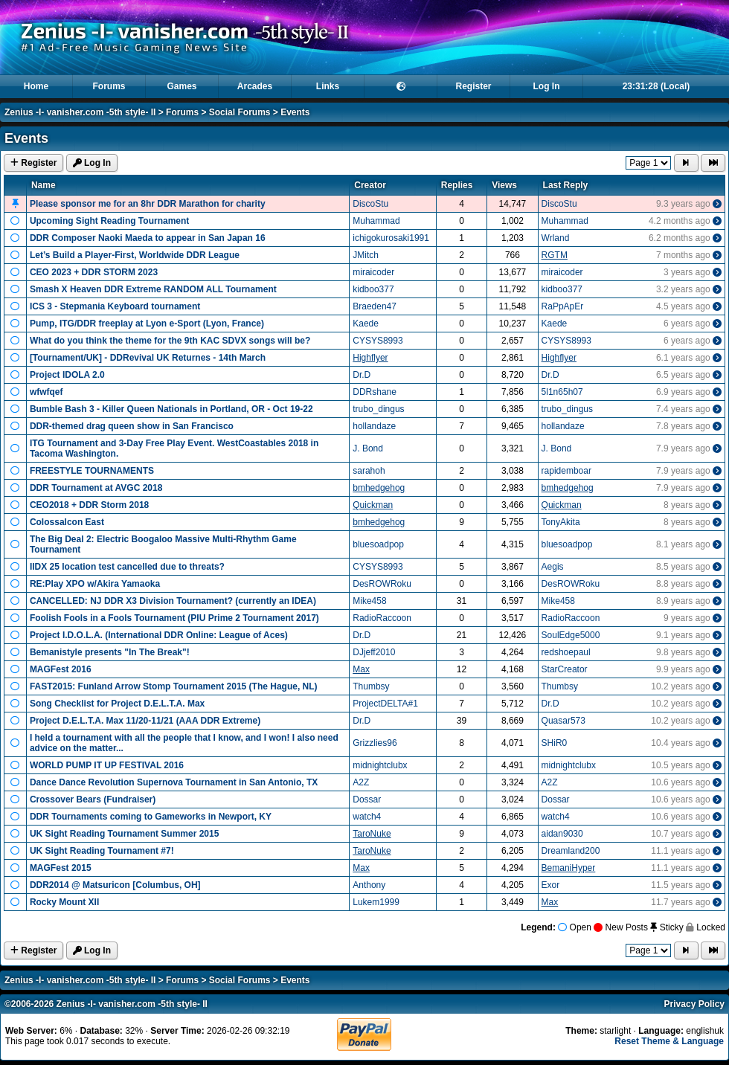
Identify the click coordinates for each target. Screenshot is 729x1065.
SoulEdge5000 (571, 635)
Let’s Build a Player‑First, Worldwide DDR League (135, 255)
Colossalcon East (67, 522)
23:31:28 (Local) (656, 86)
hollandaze (374, 426)
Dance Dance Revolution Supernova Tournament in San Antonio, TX (174, 782)
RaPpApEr (563, 306)
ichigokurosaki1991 (391, 238)
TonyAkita (561, 522)
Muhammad (376, 221)
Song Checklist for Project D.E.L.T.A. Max (117, 703)
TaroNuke (372, 833)
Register (473, 86)
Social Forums (240, 112)
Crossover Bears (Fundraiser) (92, 799)
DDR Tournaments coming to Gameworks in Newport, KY (151, 816)
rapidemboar (566, 471)
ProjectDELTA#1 (385, 703)
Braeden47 (374, 306)
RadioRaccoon (382, 618)
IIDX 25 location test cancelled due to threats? (127, 567)
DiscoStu (370, 204)
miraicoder (373, 272)
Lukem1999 (376, 902)
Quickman (373, 505)
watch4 (367, 816)
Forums (108, 86)
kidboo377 (373, 289)
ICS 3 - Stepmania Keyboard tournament (115, 306)
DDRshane (374, 392)
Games (181, 86)
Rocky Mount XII (64, 902)
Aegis (553, 567)
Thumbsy (371, 686)
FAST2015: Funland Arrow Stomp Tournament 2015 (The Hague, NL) (174, 686)
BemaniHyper (569, 868)
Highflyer (370, 358)
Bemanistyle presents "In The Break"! (110, 652)
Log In (546, 86)
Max (361, 669)
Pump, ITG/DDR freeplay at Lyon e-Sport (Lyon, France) (147, 323)
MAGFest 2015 (60, 868)
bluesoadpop (378, 544)
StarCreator (565, 669)
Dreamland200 (571, 851)
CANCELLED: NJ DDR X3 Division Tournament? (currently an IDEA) (173, 601)
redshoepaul (566, 652)
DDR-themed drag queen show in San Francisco (132, 426)
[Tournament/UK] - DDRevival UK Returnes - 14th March (148, 358)
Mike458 (369, 601)
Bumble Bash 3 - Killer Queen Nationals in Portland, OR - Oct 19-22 (171, 409)
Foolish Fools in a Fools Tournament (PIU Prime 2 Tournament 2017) (174, 618)
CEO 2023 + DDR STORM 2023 (94, 272)
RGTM (555, 255)
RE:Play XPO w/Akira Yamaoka (95, 584)
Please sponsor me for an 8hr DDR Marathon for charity (148, 204)
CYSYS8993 (377, 340)
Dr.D (361, 375)
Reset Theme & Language (669, 1041)
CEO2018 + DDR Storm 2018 (89, 505)
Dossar (367, 799)
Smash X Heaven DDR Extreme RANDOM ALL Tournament (153, 289)
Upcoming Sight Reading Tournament (109, 221)
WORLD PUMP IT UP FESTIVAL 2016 (107, 765)
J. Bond (368, 448)
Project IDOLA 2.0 (67, 375)
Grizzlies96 (374, 743)
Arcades (254, 86)
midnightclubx (380, 765)
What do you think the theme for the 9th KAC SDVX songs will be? (170, 340)
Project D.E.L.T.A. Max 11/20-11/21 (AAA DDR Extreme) (145, 720)
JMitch (366, 255)
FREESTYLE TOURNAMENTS (92, 471)
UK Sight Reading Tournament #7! (102, 851)
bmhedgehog (379, 488)
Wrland (556, 238)
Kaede (366, 323)
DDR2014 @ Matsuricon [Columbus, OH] (115, 885)
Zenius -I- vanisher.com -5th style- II (79, 112)
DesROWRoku (382, 584)
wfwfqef (46, 392)
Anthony (369, 885)
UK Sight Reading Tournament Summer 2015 (124, 833)
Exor (551, 885)
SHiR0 (555, 743)
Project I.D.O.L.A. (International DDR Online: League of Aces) (159, 635)
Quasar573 (563, 720)
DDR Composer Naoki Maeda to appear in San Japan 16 (148, 238)
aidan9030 (562, 833)
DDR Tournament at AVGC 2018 (96, 488)
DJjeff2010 (374, 652)
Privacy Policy (694, 1004)
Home (36, 86)
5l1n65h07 (562, 392)
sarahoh (369, 471)
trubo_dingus (378, 409)
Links (327, 86)
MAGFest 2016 (60, 669)
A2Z (361, 782)
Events (294, 112)
